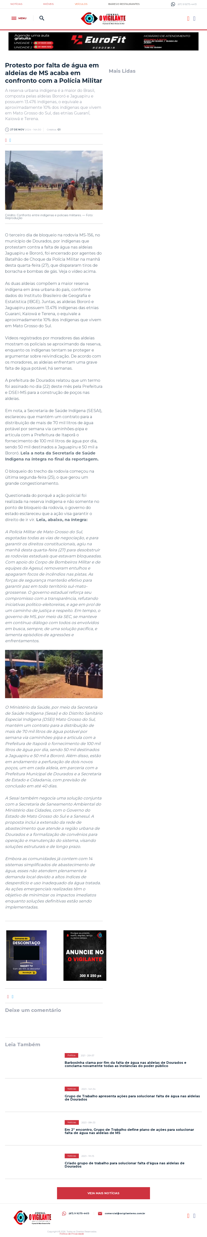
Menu (19, 18)
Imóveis (48, 3)
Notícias (16, 3)
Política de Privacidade (72, 1233)
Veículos (81, 3)
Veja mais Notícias (103, 1193)
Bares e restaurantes (123, 3)
